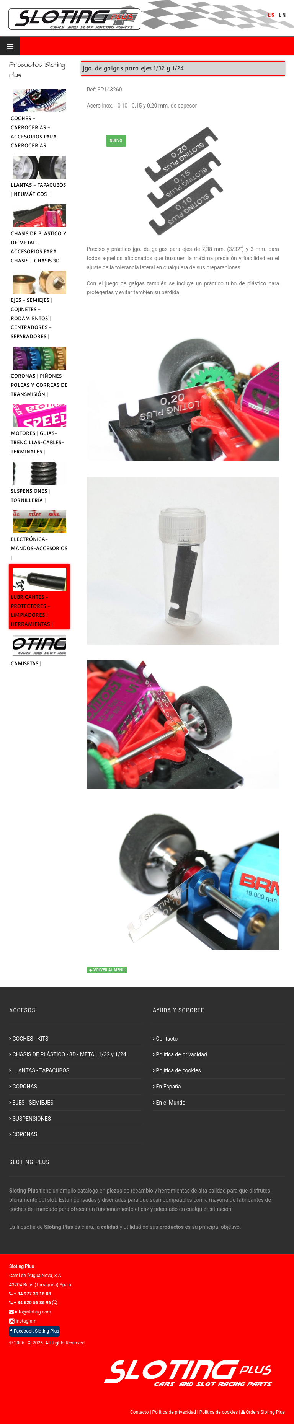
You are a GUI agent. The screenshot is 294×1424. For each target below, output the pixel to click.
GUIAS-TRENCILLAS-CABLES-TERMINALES (37, 442)
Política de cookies (177, 1070)
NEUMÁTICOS (31, 194)
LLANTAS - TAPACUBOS (38, 185)
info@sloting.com (30, 1312)
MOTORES (24, 433)
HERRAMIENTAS (31, 624)
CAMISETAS (25, 663)
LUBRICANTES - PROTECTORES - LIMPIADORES (30, 606)
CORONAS (24, 376)
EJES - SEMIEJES (31, 300)
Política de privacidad (180, 1054)
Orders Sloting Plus (263, 1412)
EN (282, 15)
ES (271, 15)
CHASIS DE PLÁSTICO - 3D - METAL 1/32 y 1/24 (67, 1054)
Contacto (165, 1039)
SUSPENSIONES (30, 491)
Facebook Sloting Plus (34, 1331)
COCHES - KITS (28, 1039)
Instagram (22, 1321)
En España (167, 1086)
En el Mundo (169, 1103)
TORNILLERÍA (27, 500)
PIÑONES (51, 376)
